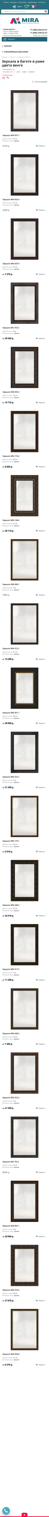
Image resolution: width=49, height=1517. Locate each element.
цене (18, 72)
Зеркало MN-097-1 (10, 1226)
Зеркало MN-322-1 (10, 777)
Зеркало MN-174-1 (10, 841)
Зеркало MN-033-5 (10, 264)
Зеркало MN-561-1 (10, 713)
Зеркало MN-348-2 (10, 905)
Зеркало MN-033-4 (10, 199)
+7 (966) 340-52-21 (38, 32)
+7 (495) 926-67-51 (38, 29)
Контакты (42, 2)
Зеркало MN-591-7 (10, 135)
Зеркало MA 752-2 (10, 1162)
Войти (17, 6)
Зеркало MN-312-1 (10, 648)
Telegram (44, 35)
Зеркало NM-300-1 (10, 584)
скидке (24, 72)
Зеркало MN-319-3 (10, 1290)
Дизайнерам (32, 2)
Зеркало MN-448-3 (10, 1033)
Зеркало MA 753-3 (10, 328)
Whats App (36, 35)
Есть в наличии (39, 82)
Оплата (6, 2)
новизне (31, 72)
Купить (40, 146)
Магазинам (22, 2)
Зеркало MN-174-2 (10, 456)
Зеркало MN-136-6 (10, 520)
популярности (8, 72)
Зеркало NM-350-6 (10, 1354)
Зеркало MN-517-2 (10, 969)
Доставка (13, 2)
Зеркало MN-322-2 (10, 1098)
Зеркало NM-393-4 (10, 392)
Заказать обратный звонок (12, 35)
